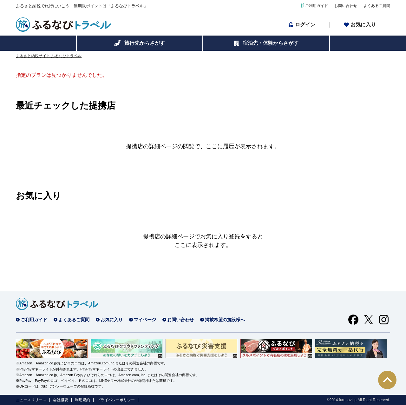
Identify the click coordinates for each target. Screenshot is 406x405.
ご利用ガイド (316, 6)
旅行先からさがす (144, 43)
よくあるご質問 (376, 6)
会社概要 (60, 400)
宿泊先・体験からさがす (270, 43)
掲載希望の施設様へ (225, 319)
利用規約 (82, 400)
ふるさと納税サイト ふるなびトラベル (49, 56)
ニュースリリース (31, 400)
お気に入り (363, 24)
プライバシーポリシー (116, 400)
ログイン (305, 24)
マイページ (145, 319)
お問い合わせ (345, 6)
